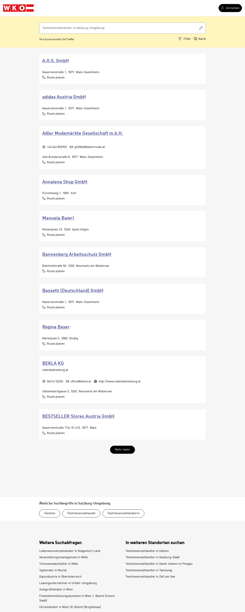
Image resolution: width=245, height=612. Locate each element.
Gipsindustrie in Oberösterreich (60, 576)
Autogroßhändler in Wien (56, 589)
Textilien (49, 513)
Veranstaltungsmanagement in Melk (63, 557)
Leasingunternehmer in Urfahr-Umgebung (68, 583)
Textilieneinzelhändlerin (123, 513)
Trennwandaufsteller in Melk (58, 563)
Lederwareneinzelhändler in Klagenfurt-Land (69, 551)
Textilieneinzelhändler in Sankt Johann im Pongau (159, 563)
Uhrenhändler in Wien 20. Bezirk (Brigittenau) (70, 607)
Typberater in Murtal (53, 570)
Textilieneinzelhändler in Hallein (147, 551)
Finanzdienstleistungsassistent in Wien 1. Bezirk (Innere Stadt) (77, 598)
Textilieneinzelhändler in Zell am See (150, 576)
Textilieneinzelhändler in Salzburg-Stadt (153, 557)
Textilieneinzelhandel (81, 513)
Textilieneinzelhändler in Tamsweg (149, 570)
